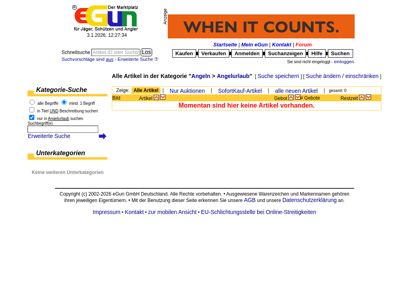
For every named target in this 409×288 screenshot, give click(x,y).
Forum (304, 45)
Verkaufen (213, 53)
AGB (250, 200)
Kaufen (184, 53)
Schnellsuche (76, 52)
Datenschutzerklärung (309, 200)
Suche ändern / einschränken (342, 76)
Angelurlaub (233, 76)
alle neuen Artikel (296, 91)
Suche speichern (278, 76)
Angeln (200, 76)
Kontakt (281, 45)
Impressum (106, 212)
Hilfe (316, 53)
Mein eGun (254, 45)
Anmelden (247, 53)
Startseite (225, 45)
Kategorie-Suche (61, 89)
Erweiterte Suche (49, 136)
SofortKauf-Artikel (240, 91)
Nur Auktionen (187, 91)
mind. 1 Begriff (82, 103)
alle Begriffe (48, 103)
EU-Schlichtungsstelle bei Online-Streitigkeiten (258, 212)
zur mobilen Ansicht (172, 212)
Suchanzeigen (285, 53)
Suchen (340, 53)
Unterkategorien (60, 153)
